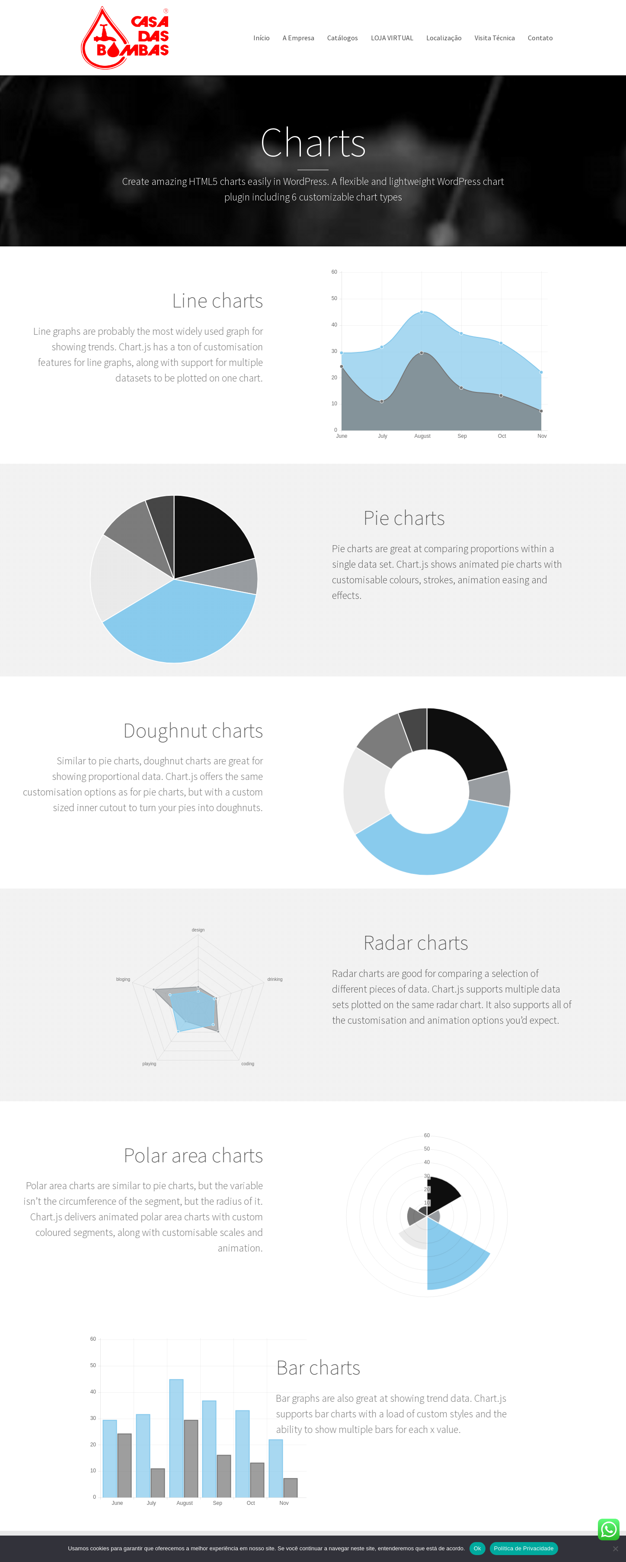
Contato (540, 37)
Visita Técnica (495, 37)
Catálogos (342, 37)
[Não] (615, 1548)
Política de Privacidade (524, 1548)
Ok (477, 1548)
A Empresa (298, 37)
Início (261, 37)
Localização (444, 37)
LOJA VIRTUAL (392, 37)
